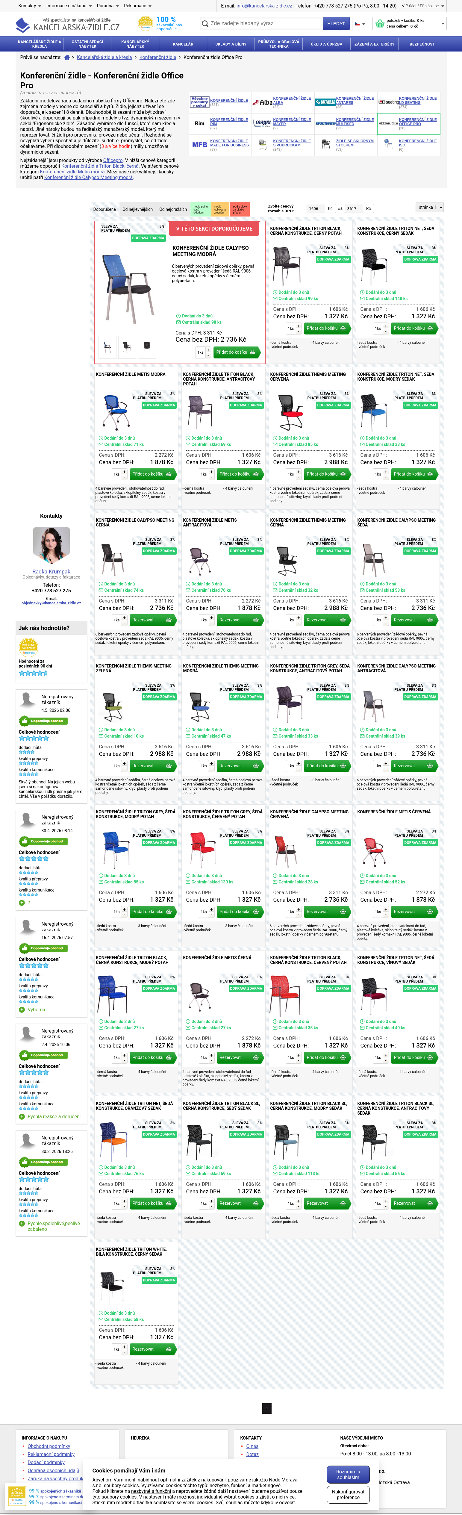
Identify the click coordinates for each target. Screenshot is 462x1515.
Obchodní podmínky (49, 1446)
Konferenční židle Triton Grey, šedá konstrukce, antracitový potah (310, 730)
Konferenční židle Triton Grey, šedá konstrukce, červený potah (223, 876)
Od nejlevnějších (137, 209)
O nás (252, 1446)
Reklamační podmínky (51, 1454)
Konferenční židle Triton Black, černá (100, 166)
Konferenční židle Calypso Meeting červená (310, 876)
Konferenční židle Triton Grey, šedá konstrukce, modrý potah (136, 876)
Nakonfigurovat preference (348, 1494)
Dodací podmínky (46, 1462)
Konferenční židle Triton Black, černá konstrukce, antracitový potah (223, 438)
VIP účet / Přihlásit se (420, 6)
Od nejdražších (173, 209)
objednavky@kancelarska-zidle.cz (51, 603)
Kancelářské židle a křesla (104, 57)
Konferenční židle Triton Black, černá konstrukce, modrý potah (136, 1022)
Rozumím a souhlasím (348, 1474)
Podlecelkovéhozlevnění (220, 209)
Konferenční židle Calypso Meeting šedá (398, 584)
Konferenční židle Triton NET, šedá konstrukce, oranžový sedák (136, 1167)
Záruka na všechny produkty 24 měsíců (69, 1478)
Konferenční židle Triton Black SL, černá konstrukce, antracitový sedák (398, 1167)
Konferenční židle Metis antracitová (223, 584)
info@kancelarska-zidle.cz (264, 6)
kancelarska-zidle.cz (67, 25)
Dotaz (252, 1454)
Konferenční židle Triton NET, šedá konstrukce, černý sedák (398, 292)
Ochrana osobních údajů (53, 1470)
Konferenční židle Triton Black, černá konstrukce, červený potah (310, 1022)
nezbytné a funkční (151, 1491)
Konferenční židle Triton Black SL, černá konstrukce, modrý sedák (310, 1167)
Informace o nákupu (66, 5)
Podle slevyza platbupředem (240, 209)
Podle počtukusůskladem (200, 209)
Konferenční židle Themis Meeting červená (310, 438)
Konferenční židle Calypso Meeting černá (136, 584)
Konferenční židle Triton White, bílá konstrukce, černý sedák (136, 1313)
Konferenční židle (158, 57)
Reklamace (135, 5)
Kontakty (27, 5)
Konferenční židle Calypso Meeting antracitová (398, 730)
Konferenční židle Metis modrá (72, 172)
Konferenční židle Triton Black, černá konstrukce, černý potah (310, 292)
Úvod (67, 57)
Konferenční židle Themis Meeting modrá (223, 730)
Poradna (105, 5)
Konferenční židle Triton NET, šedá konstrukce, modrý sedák (398, 438)
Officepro (113, 160)
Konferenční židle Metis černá (223, 1022)
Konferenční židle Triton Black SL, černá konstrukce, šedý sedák (223, 1167)
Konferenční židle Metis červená (398, 876)
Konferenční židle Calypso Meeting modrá (88, 177)
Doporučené (104, 209)
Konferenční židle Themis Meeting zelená (136, 730)
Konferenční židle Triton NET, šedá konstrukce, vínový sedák (398, 1022)
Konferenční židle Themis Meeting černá (310, 584)
